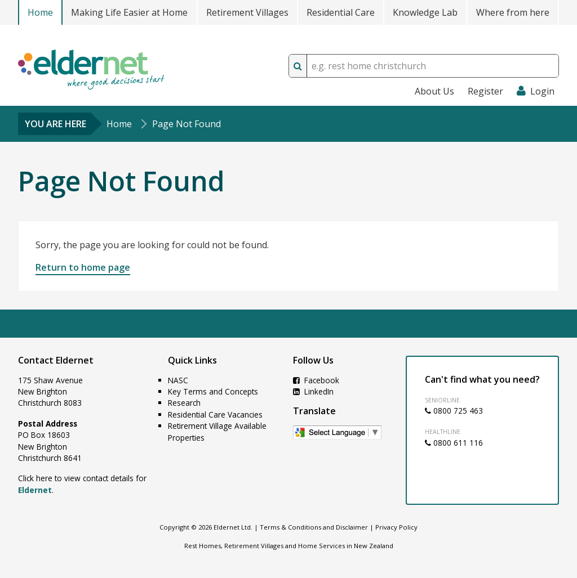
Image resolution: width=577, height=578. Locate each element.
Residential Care (341, 12)
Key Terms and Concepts (213, 391)
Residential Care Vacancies (215, 414)
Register (485, 91)
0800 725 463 (454, 410)
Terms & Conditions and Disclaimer (314, 527)
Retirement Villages (247, 12)
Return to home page (82, 267)
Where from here (512, 12)
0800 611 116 (454, 442)
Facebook (316, 380)
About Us (434, 91)
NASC (178, 380)
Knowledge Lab (425, 12)
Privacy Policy (396, 527)
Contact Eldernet (56, 360)
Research (184, 402)
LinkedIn (313, 391)
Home (40, 12)
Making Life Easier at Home (129, 12)
